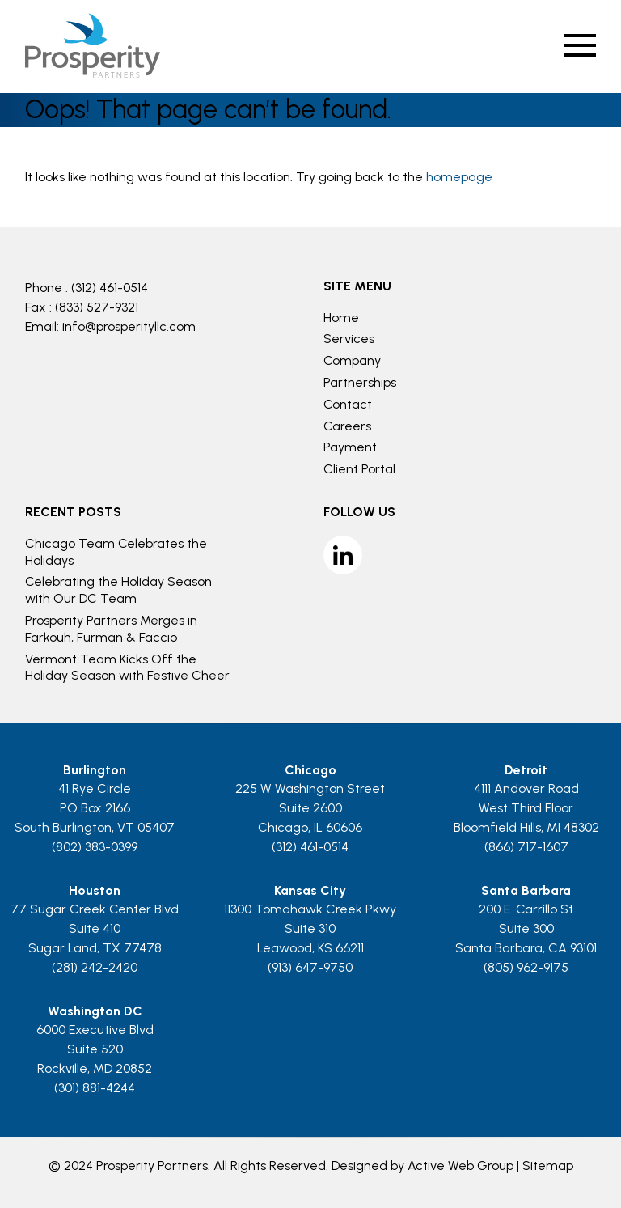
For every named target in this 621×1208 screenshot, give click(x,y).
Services (348, 338)
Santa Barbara (526, 890)
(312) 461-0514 (109, 287)
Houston (94, 890)
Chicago (310, 770)
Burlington (94, 770)
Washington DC (95, 1011)
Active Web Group (460, 1165)
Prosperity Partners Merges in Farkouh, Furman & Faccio (111, 628)
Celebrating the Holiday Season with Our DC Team (118, 590)
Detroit (526, 770)
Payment (350, 447)
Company (352, 360)
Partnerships (359, 382)
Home (341, 317)
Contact (347, 404)
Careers (347, 426)
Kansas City (310, 890)
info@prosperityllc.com (129, 326)
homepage (459, 176)
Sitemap (547, 1165)
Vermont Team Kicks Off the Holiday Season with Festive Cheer (127, 667)
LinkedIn (342, 555)
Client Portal (359, 469)
